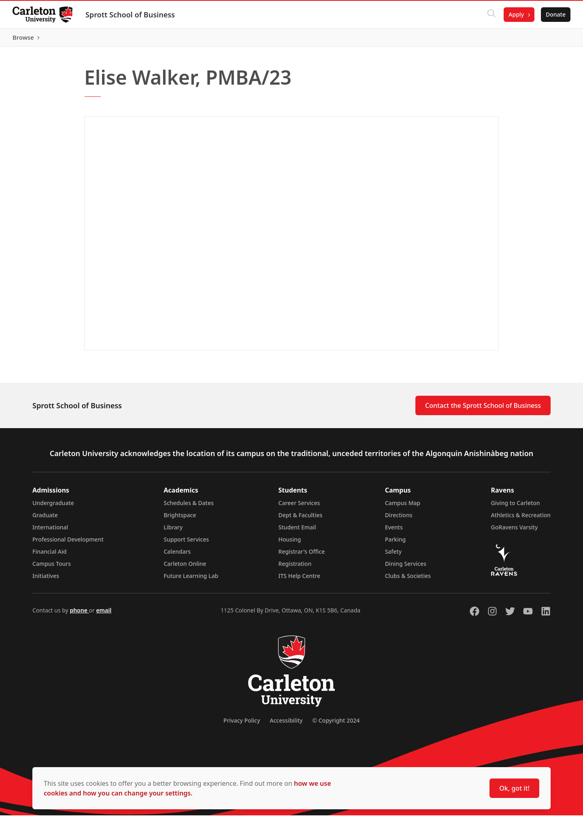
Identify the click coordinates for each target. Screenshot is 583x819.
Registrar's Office (302, 555)
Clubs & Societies (408, 579)
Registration (295, 567)
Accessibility (286, 724)
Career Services (299, 506)
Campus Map (403, 506)
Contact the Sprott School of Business (483, 409)
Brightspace (180, 519)
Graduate (45, 519)
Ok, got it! (514, 788)
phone (79, 614)
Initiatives (45, 579)
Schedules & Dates (189, 506)
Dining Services (405, 567)
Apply (515, 14)
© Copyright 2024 (336, 724)
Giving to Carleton (515, 506)
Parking (395, 543)
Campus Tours (51, 567)
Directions (399, 519)
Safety (393, 555)
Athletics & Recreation (521, 519)
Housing (290, 543)
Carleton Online (185, 567)
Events (394, 531)
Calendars (177, 555)
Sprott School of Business (130, 14)
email (103, 614)
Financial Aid (49, 555)
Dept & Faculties (301, 519)
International (50, 531)
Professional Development (68, 543)
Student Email (297, 531)
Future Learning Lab (191, 579)
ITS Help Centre (300, 579)
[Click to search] (491, 14)
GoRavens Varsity (514, 531)
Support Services (186, 543)
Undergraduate (53, 506)
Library (173, 531)
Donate (555, 14)
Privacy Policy (241, 724)
